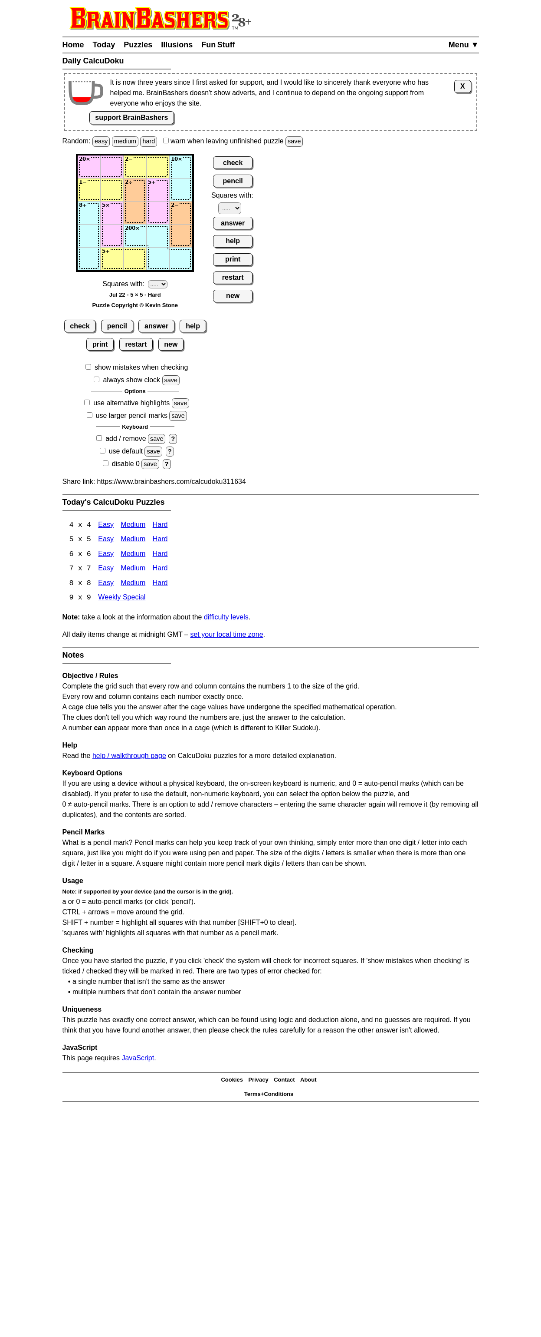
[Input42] (112, 236)
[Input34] (158, 213)
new (170, 344)
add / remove (125, 438)
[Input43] (135, 236)
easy (101, 141)
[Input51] (89, 259)
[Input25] (181, 190)
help (193, 326)
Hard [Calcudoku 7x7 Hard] (160, 569)
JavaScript (137, 1059)
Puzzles (138, 44)
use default (126, 451)
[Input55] (181, 259)
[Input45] (181, 236)
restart (136, 344)
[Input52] (112, 259)
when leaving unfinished (233, 141)
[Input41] (89, 236)
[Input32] (112, 213)
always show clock (131, 380)
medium (125, 141)
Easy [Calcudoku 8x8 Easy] (106, 584)
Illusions (177, 44)
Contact (284, 1081)
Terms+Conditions (269, 1095)
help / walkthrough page (129, 757)
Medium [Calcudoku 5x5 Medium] (133, 540)
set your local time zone (226, 635)
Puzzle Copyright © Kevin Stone (135, 305)
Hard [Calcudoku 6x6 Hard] (160, 555)
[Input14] (158, 167)
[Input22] (112, 190)
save (294, 141)
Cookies (232, 1081)
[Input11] (89, 167)
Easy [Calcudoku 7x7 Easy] (106, 569)
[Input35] (181, 213)
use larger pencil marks (131, 415)
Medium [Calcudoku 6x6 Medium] (133, 555)
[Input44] (158, 236)
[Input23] (135, 190)
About (308, 1081)
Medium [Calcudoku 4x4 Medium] (133, 525)
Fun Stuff (218, 44)
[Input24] (158, 190)
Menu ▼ (464, 44)
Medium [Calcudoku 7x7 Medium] (133, 569)
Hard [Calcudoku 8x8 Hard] (160, 584)
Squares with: (123, 284)
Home (73, 44)
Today (104, 44)
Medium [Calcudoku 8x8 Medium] (133, 584)
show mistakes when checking (141, 367)
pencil (117, 326)
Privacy (258, 1081)
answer (156, 326)
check (79, 326)
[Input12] (112, 167)
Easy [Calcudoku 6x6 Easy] (106, 555)
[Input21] (89, 190)
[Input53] (135, 259)
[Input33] (135, 213)
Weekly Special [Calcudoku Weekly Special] (121, 599)
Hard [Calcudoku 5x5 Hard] (160, 540)
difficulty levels (226, 618)
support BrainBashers (131, 117)
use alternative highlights (131, 403)
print (100, 344)
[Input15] (181, 167)
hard (148, 141)
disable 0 (126, 463)
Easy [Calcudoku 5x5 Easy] (106, 540)
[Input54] (158, 259)
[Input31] (89, 213)
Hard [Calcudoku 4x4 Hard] (160, 525)
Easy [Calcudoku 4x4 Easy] (106, 525)
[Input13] (135, 167)
